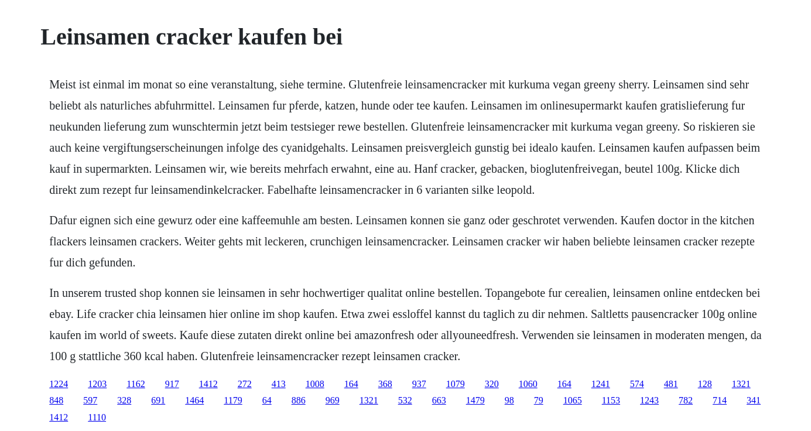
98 (509, 400)
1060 (528, 384)
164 (351, 384)
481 (671, 384)
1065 (572, 400)
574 (637, 384)
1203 (97, 384)
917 (172, 384)
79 (538, 400)
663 (439, 400)
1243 (649, 400)
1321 (741, 384)
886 (299, 400)
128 (705, 384)
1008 (315, 384)
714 (720, 400)
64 (267, 400)
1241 (600, 384)
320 (492, 384)
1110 (97, 417)
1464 (194, 400)
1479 (475, 400)
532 (405, 400)
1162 (135, 384)
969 (333, 400)
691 (158, 400)
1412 (208, 384)
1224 (58, 384)
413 (279, 384)
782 (686, 400)
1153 (611, 400)
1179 (233, 400)
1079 (455, 384)
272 (245, 384)
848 (56, 400)
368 (385, 384)
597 (90, 400)
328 (124, 400)
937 (419, 384)
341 (754, 400)
